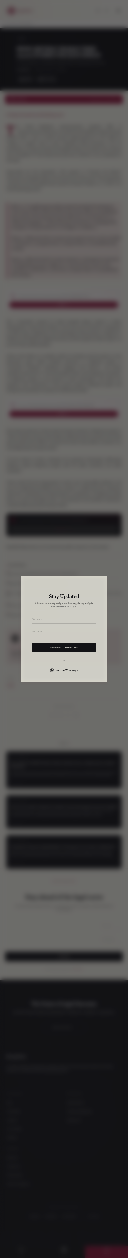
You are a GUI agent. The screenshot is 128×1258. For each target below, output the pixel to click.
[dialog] (64, 629)
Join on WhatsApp (64, 670)
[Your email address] (64, 632)
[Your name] (64, 619)
